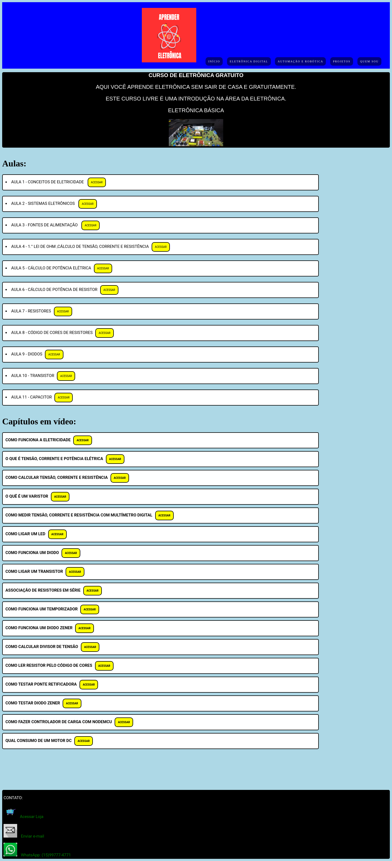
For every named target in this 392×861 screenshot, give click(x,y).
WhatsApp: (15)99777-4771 (46, 855)
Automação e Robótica (300, 61)
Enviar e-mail (32, 836)
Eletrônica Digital (249, 61)
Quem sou (369, 61)
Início (214, 61)
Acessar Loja (31, 816)
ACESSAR (97, 182)
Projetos (341, 61)
